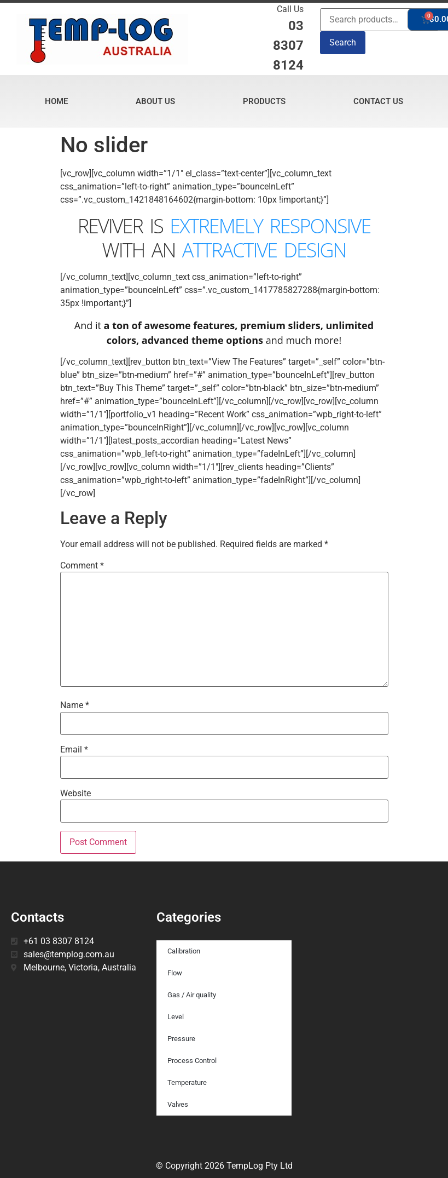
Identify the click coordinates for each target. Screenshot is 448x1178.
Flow (174, 973)
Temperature (187, 1082)
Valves (177, 1104)
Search (342, 42)
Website (75, 793)
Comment (82, 565)
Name (74, 705)
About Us (155, 101)
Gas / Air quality (191, 995)
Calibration (183, 951)
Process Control (192, 1060)
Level (175, 1017)
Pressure (181, 1039)
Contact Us (378, 101)
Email (74, 749)
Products (264, 101)
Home (56, 101)
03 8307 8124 (288, 45)
